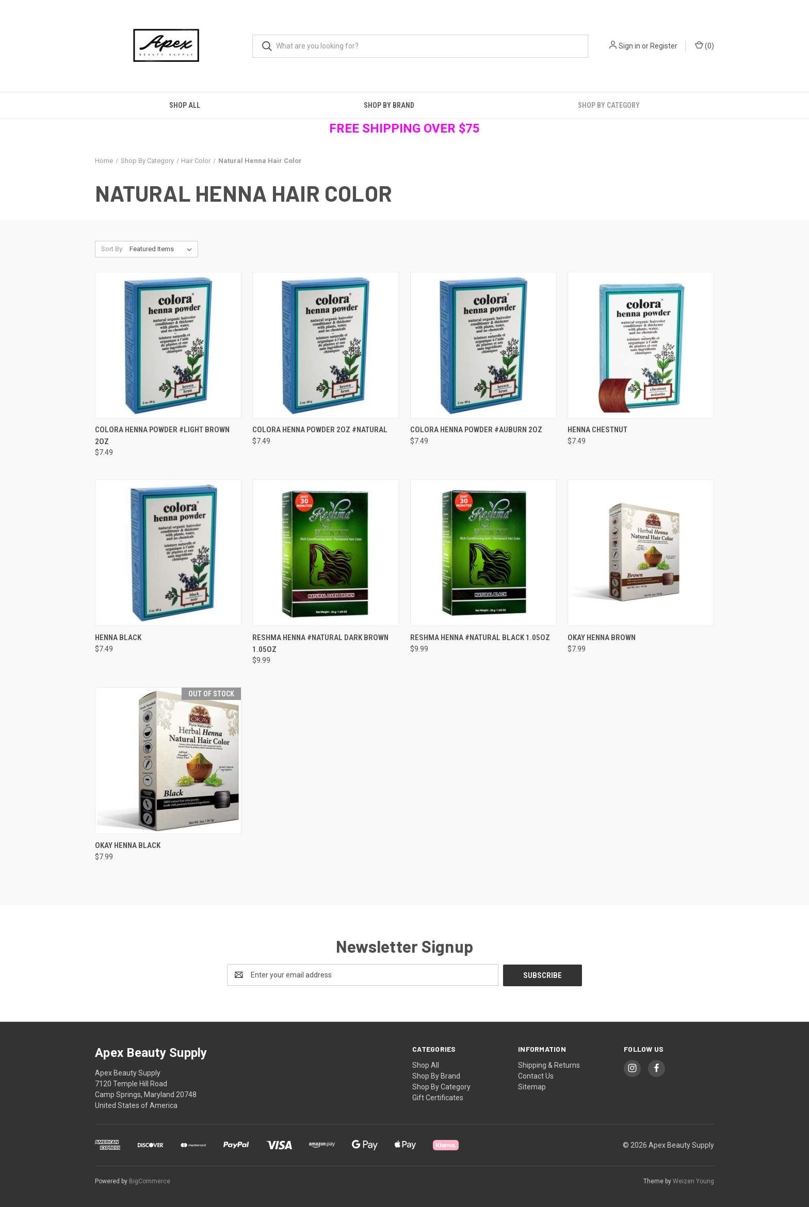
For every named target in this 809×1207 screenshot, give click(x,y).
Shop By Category (609, 105)
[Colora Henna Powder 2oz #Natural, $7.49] (325, 345)
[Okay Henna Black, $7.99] (168, 760)
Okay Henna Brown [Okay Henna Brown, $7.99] (602, 637)
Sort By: (112, 249)
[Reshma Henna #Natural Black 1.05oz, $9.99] (483, 552)
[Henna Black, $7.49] (168, 552)
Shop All (184, 105)
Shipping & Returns (549, 1065)
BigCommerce (149, 1180)
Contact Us (536, 1075)
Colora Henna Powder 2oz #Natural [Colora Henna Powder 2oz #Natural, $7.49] (319, 429)
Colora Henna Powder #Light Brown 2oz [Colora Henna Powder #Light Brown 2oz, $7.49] (162, 435)
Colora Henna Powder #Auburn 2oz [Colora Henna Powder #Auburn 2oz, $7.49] (476, 429)
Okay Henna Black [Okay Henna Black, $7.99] (127, 845)
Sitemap (532, 1086)
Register (663, 46)
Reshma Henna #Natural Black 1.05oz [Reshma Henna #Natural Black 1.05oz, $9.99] (480, 637)
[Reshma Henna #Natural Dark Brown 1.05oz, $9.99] (325, 552)
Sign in (629, 46)
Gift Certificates (437, 1097)
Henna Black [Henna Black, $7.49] (118, 637)
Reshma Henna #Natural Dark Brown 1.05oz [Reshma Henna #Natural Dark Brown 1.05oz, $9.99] (320, 643)
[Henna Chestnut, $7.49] (641, 345)
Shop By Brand (389, 105)
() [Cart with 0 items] (704, 45)
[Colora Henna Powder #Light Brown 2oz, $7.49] (168, 345)
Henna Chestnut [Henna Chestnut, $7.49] (597, 429)
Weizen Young (693, 1180)
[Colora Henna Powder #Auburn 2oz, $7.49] (483, 345)
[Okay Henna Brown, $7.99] (641, 552)
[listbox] (163, 249)
